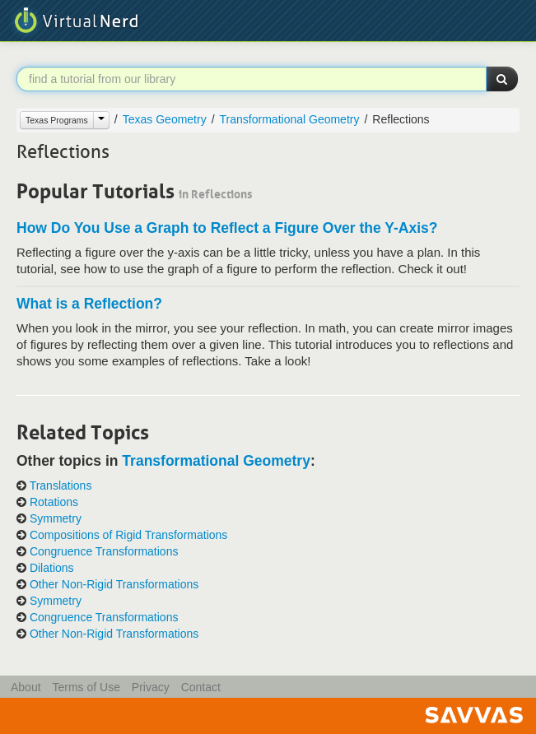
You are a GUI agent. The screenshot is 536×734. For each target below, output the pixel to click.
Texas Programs (57, 120)
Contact (201, 687)
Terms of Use (85, 687)
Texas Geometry (165, 119)
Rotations (54, 502)
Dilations (52, 567)
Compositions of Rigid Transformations (128, 534)
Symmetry (56, 518)
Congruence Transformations (104, 551)
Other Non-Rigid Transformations (114, 584)
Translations (61, 485)
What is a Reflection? (89, 303)
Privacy (151, 687)
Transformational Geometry (290, 119)
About (26, 687)
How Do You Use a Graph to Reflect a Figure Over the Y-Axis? (227, 228)
